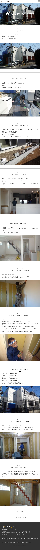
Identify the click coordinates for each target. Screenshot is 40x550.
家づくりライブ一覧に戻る (21, 517)
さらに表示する (20, 511)
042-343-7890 (23, 532)
